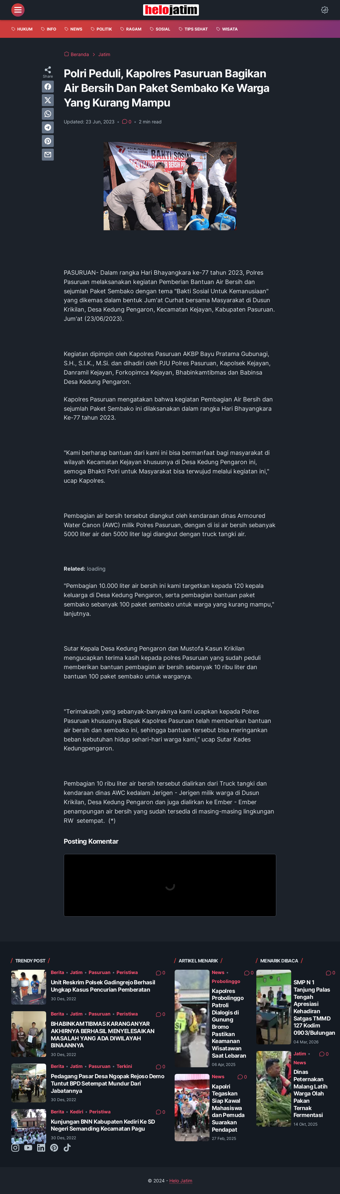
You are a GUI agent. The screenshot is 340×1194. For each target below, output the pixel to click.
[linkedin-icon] (41, 1148)
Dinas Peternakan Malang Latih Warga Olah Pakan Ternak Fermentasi (311, 1093)
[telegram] (48, 127)
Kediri (76, 1111)
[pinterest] (48, 141)
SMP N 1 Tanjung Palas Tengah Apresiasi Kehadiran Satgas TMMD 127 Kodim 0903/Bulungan (314, 1007)
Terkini (124, 1066)
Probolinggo (226, 981)
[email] (48, 155)
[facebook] (48, 87)
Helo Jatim (180, 1180)
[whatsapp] (48, 114)
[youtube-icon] (28, 1148)
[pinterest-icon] (54, 1148)
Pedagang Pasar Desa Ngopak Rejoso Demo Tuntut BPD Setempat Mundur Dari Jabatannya (107, 1083)
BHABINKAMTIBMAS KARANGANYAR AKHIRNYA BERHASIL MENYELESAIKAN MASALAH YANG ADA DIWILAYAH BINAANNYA (102, 1034)
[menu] (18, 10)
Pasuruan (100, 972)
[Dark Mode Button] (325, 10)
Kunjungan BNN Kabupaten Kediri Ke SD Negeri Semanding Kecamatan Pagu (103, 1125)
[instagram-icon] (15, 1148)
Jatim (76, 972)
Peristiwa (127, 972)
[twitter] (48, 100)
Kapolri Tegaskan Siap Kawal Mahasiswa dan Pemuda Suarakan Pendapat (228, 1108)
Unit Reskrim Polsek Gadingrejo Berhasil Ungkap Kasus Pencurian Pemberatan (103, 986)
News (218, 972)
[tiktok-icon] (67, 1148)
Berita (57, 972)
